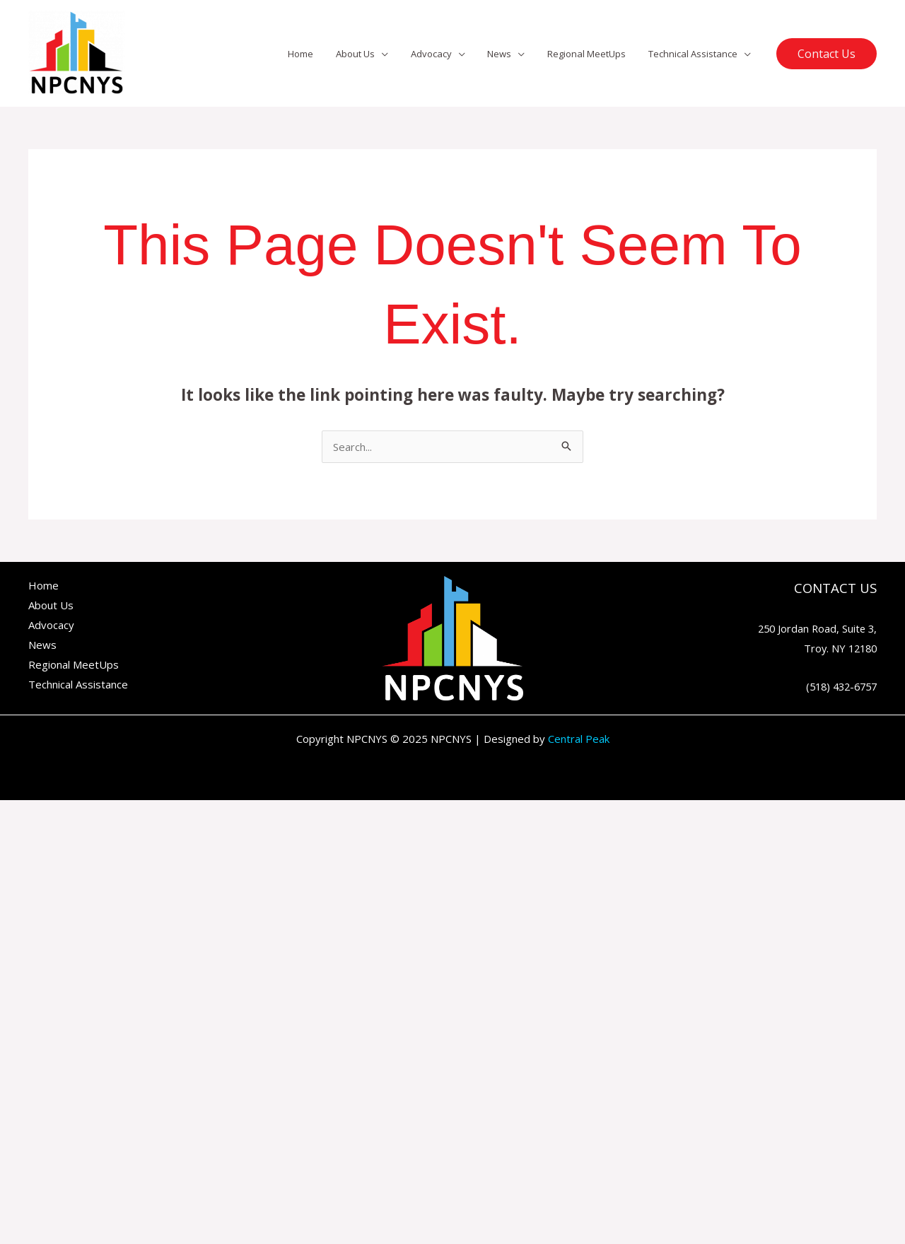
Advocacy (445, 53)
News (510, 53)
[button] (826, 53)
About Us (373, 53)
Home (323, 53)
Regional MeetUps (593, 53)
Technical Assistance (695, 53)
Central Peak (578, 739)
